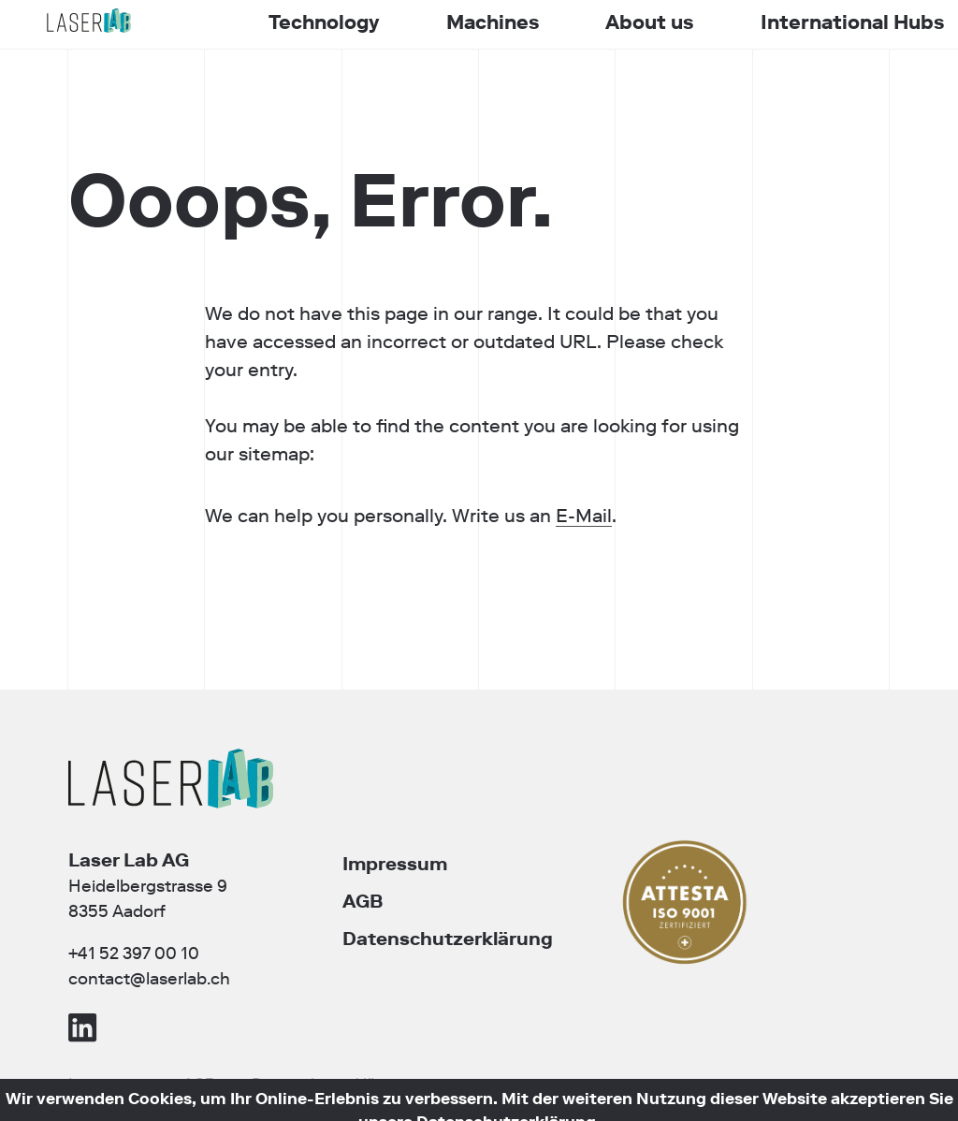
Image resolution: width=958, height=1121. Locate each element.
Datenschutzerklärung (447, 938)
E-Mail (529, 515)
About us (649, 22)
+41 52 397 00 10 (133, 953)
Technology (324, 22)
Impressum (394, 863)
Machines (492, 22)
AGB (362, 901)
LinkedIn (83, 1027)
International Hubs (852, 22)
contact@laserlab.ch (149, 978)
